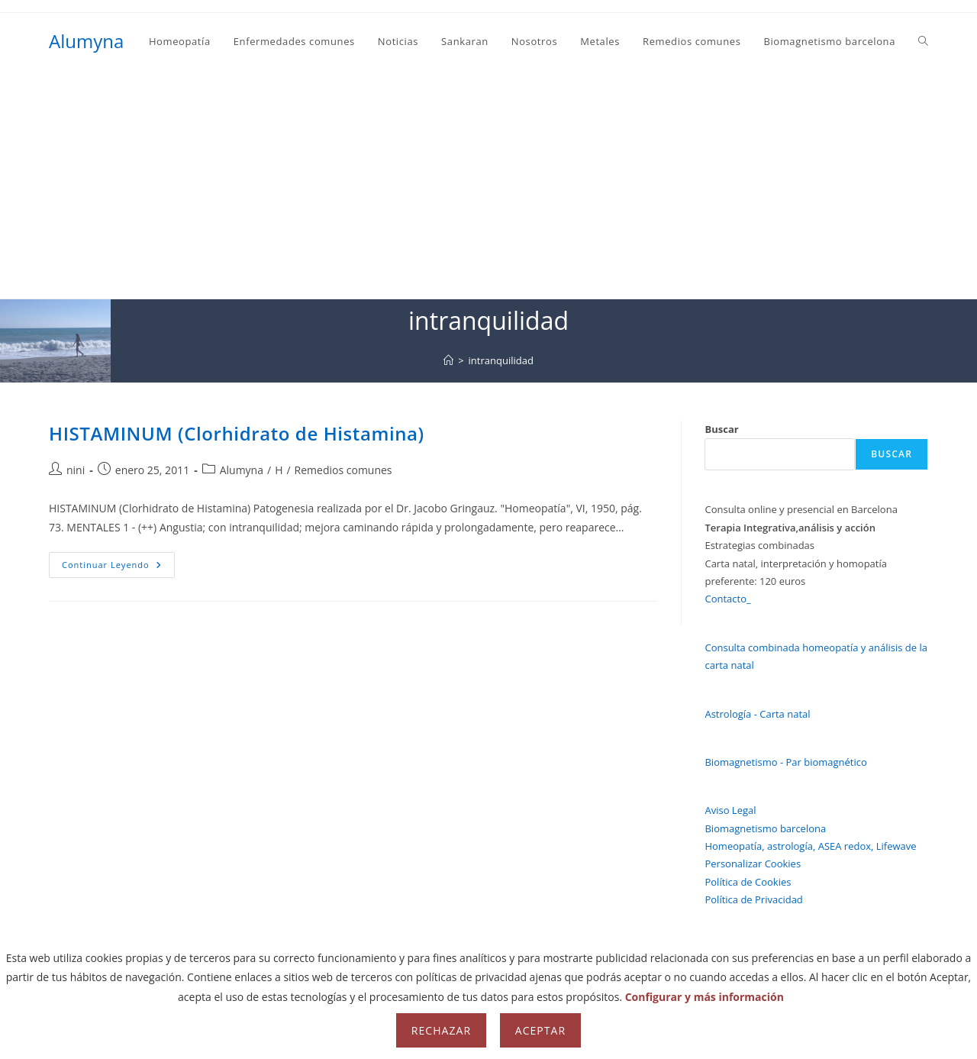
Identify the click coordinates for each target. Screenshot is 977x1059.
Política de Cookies (748, 882)
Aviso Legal (730, 810)
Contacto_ (727, 598)
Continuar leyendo (118, 567)
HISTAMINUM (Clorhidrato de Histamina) (236, 433)
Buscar (721, 429)
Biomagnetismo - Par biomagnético (785, 762)
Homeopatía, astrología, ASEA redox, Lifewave (810, 846)
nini (75, 470)
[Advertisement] (488, 184)
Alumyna (86, 40)
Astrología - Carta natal (757, 714)
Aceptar (540, 1030)
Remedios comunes (343, 470)
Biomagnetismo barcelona (765, 828)
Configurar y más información (704, 997)
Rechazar (441, 1030)
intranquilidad (501, 360)
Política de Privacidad (753, 899)
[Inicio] (448, 360)
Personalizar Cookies (753, 863)
